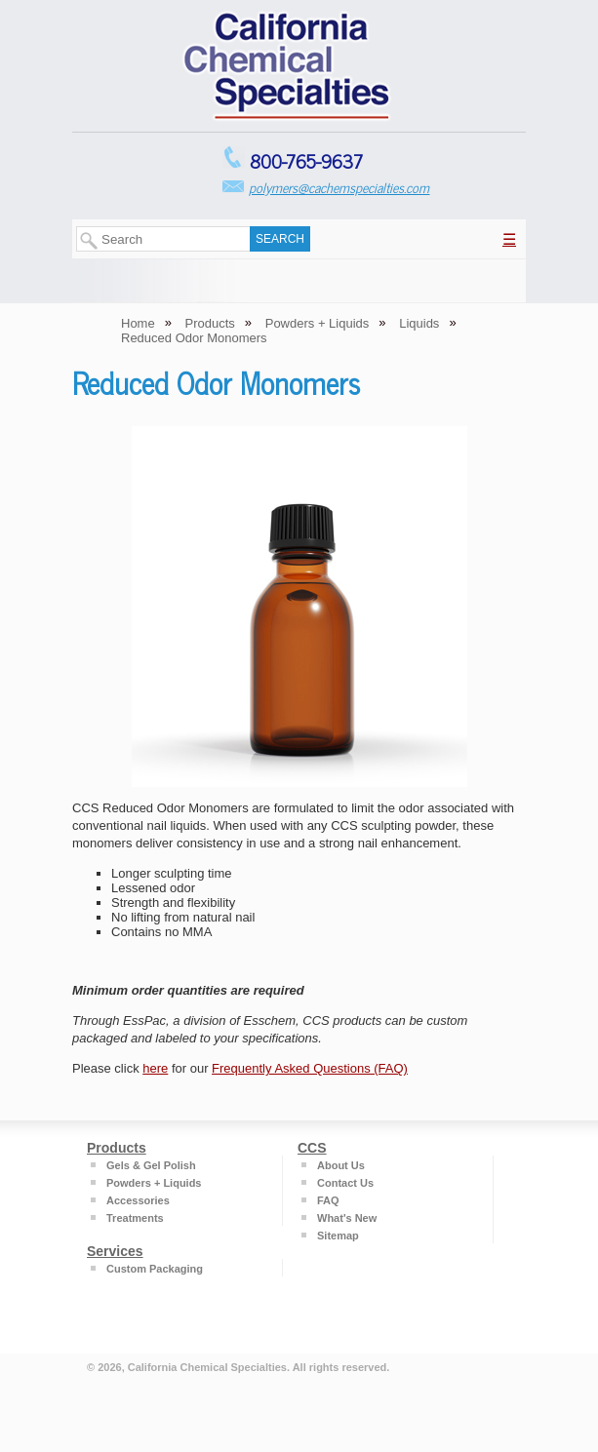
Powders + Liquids (154, 1183)
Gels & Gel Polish (151, 1165)
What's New (347, 1218)
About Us (341, 1165)
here (155, 1068)
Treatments (135, 1218)
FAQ (328, 1200)
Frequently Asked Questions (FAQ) (310, 1068)
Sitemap (338, 1235)
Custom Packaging (154, 1269)
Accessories (138, 1200)
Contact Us (345, 1183)
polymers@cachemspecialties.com (339, 187)
